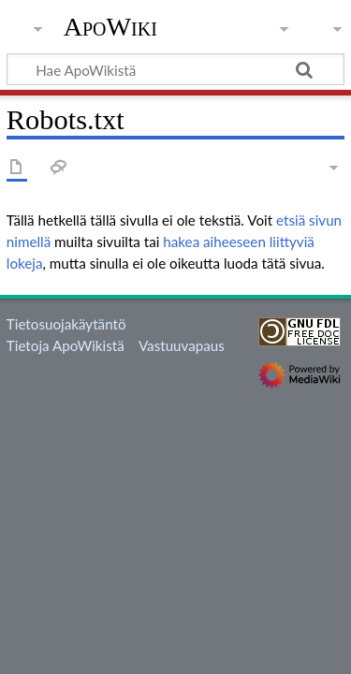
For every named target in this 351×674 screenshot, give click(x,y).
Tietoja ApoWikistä (65, 345)
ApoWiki (110, 27)
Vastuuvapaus (182, 345)
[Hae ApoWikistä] (175, 69)
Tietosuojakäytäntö (66, 323)
